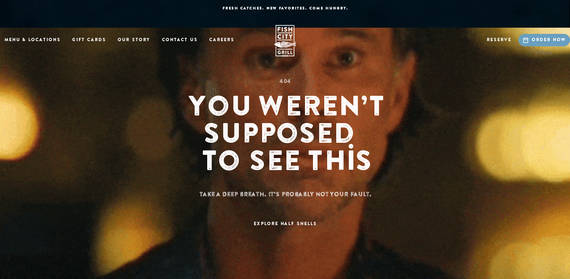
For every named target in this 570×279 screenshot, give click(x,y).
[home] (285, 41)
